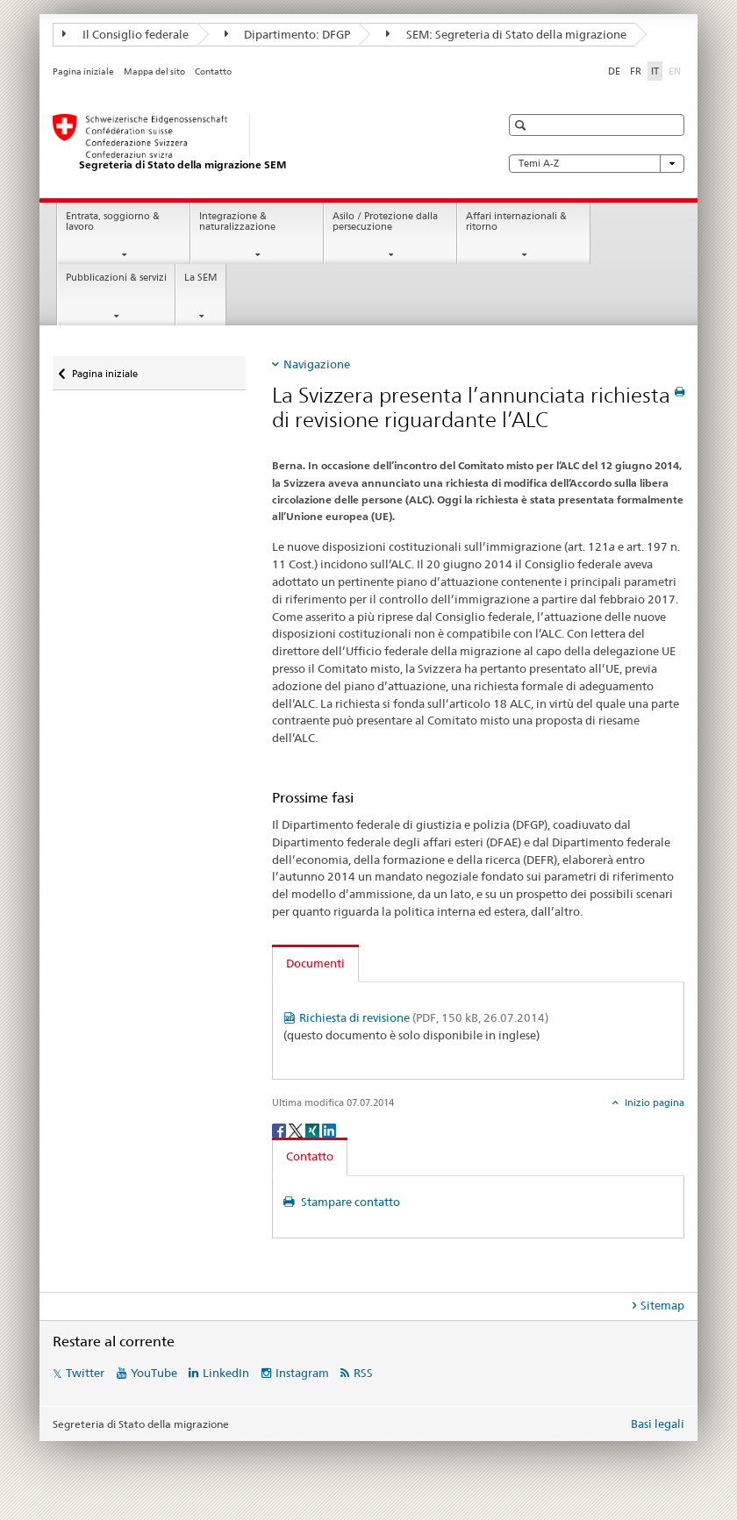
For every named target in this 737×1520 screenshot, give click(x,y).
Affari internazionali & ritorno (516, 222)
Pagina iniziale (83, 71)
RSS (363, 1373)
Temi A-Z (597, 163)
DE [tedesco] (614, 71)
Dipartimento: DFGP (288, 34)
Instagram (302, 1373)
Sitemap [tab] (662, 1305)
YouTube (154, 1373)
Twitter (85, 1373)
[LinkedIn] (329, 1129)
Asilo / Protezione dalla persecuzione (385, 222)
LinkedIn (226, 1373)
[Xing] (313, 1129)
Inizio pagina (653, 1102)
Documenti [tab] (315, 963)
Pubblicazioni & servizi (116, 277)
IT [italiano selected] (655, 71)
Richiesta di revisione (423, 1017)
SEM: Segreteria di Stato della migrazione (506, 34)
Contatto (213, 71)
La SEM (201, 277)
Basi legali (657, 1424)
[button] (522, 125)
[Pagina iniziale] (259, 143)
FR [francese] (635, 71)
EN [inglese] (676, 70)
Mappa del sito (154, 71)
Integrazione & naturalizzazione (237, 222)
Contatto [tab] (309, 1156)
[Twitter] (297, 1129)
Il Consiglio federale (125, 34)
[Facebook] (280, 1129)
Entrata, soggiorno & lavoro (113, 222)
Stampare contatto (349, 1202)
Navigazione (316, 364)
